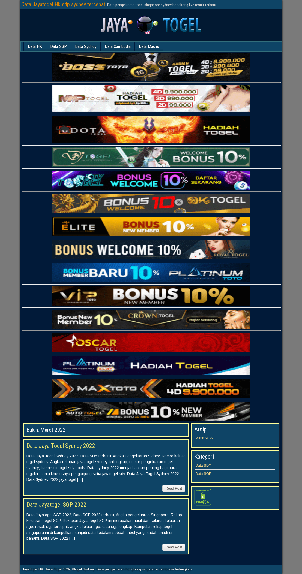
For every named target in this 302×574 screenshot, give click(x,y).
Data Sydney (86, 46)
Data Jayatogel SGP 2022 (56, 504)
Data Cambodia (118, 46)
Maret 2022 (204, 438)
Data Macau (149, 46)
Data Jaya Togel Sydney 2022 (60, 445)
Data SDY (203, 465)
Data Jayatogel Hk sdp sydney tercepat (63, 4)
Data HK (35, 46)
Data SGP (58, 46)
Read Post (173, 488)
